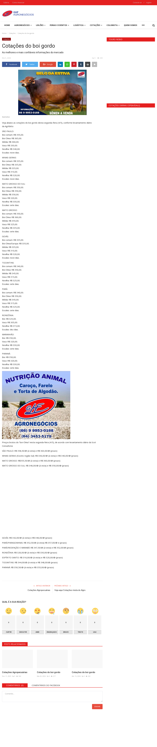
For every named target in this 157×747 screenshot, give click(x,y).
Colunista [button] (113, 25)
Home (7, 25)
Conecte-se (137, 2)
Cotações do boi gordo (48, 672)
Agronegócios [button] (23, 25)
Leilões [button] (40, 25)
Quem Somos (130, 25)
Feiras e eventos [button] (59, 25)
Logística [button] (79, 25)
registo (149, 2)
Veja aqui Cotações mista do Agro (69, 590)
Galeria (6, 2)
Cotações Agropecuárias (39, 590)
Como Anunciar (18, 2)
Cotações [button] (96, 25)
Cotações (12, 33)
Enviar (97, 706)
